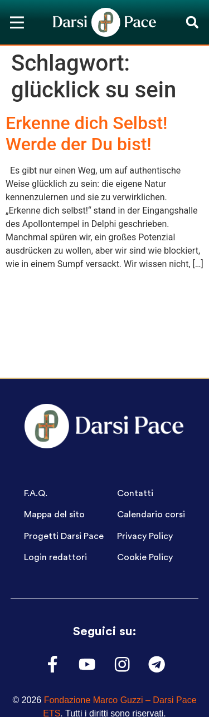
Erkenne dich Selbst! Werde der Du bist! (87, 133)
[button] (192, 22)
